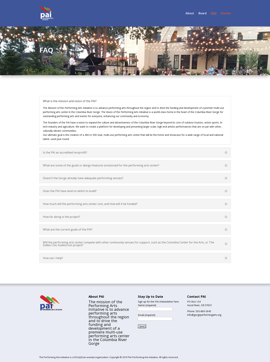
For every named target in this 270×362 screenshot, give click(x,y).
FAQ (213, 13)
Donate (226, 13)
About (190, 13)
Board (202, 13)
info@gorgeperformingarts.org (204, 314)
